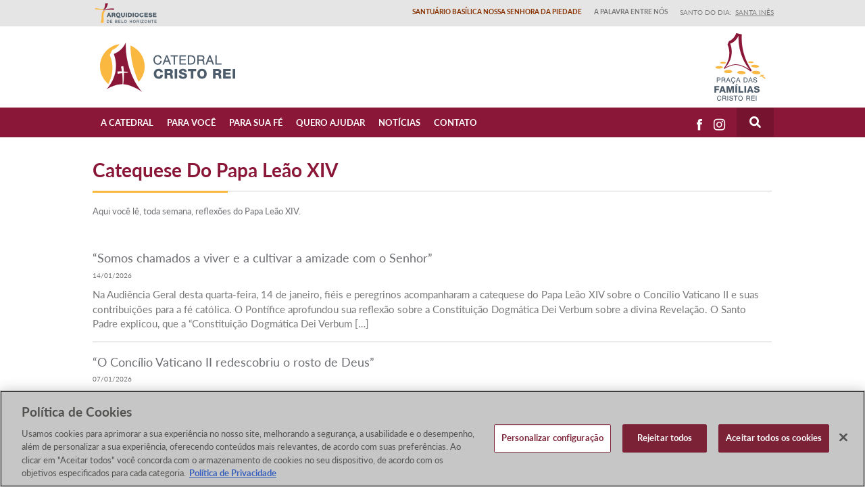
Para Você (191, 122)
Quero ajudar (330, 122)
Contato (455, 122)
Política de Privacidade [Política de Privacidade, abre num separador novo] (232, 472)
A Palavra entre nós (631, 11)
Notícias (399, 122)
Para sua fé (255, 122)
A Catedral (127, 122)
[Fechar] (843, 438)
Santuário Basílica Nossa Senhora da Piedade (497, 11)
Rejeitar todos (665, 438)
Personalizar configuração (552, 438)
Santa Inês (754, 12)
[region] (432, 438)
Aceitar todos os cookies (774, 438)
